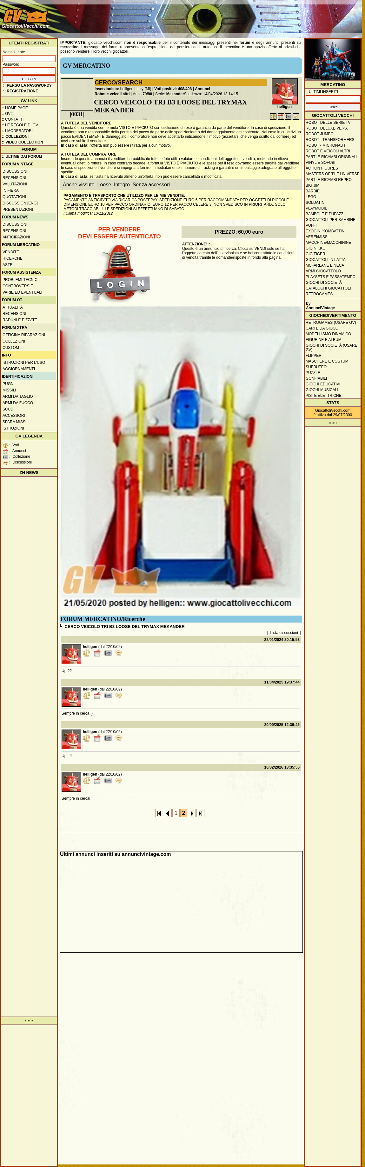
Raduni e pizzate (20, 320)
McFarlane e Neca (325, 265)
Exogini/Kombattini (326, 231)
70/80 (147, 94)
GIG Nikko (316, 248)
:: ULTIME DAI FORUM (22, 156)
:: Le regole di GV (20, 125)
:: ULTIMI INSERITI (322, 92)
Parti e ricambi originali (331, 157)
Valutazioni (15, 184)
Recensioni (14, 178)
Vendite (11, 252)
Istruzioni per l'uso (24, 362)
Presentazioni (18, 209)
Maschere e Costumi (327, 361)
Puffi (311, 225)
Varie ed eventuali (22, 292)
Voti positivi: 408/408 (173, 89)
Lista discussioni (284, 632)
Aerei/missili (319, 237)
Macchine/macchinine (328, 242)
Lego (311, 197)
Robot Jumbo (320, 134)
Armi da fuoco (18, 403)
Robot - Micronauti (326, 145)
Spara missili (16, 422)
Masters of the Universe (333, 174)
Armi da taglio (18, 396)
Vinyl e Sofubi (320, 162)
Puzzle (313, 372)
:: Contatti (12, 119)
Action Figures (322, 168)
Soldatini (315, 202)
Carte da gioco (322, 328)
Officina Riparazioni (24, 335)
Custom (11, 347)
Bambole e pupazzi (325, 214)
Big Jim (312, 185)
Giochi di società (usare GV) (331, 347)
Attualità (13, 307)
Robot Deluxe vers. (327, 128)
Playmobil (316, 208)
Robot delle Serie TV (328, 122)
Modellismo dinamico (328, 334)
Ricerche (13, 258)
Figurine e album (324, 339)
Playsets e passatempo (330, 277)
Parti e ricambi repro (329, 179)
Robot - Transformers (330, 139)
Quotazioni (14, 197)
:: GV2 (7, 113)
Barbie (313, 191)
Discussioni (15, 171)
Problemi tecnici (20, 279)
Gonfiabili (316, 378)
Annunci (202, 89)
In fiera (11, 190)
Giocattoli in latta (326, 259)
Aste (7, 265)
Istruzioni (13, 428)
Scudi (8, 409)
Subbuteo (316, 367)
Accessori (14, 415)
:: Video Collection (22, 142)
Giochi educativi (323, 384)
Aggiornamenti (19, 369)
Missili (9, 390)
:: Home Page (15, 108)
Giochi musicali (322, 390)
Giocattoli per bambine (330, 219)
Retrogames (319, 294)
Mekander (175, 94)
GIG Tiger (315, 254)
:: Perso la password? (27, 85)
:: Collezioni (15, 136)
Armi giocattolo (323, 271)
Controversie (18, 286)
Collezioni (14, 341)
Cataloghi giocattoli (328, 288)
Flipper (314, 355)
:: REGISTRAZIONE (20, 91)
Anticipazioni (16, 237)
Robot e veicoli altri (112, 94)
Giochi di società (324, 282)
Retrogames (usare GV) (331, 322)
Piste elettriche (324, 395)
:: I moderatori (17, 131)
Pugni (9, 384)
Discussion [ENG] (20, 203)
